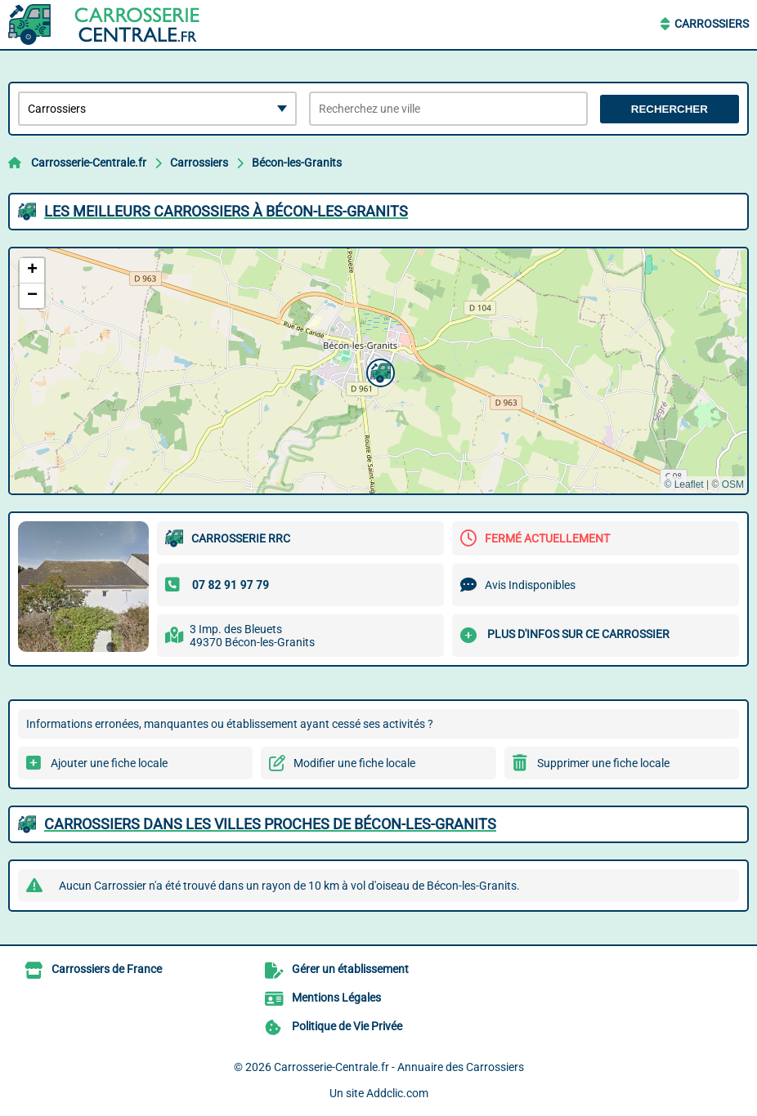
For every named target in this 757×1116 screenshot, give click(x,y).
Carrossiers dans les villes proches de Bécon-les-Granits (270, 824)
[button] (378, 371)
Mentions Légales (336, 997)
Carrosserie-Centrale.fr (88, 162)
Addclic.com (397, 1093)
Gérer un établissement (350, 968)
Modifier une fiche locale (354, 763)
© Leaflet (683, 484)
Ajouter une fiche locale (109, 763)
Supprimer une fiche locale (603, 763)
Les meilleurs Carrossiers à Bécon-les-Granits (226, 211)
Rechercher (669, 109)
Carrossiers (711, 23)
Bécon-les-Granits (297, 162)
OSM (733, 484)
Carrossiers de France (107, 968)
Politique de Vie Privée (347, 1026)
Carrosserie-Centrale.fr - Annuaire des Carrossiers (399, 1067)
